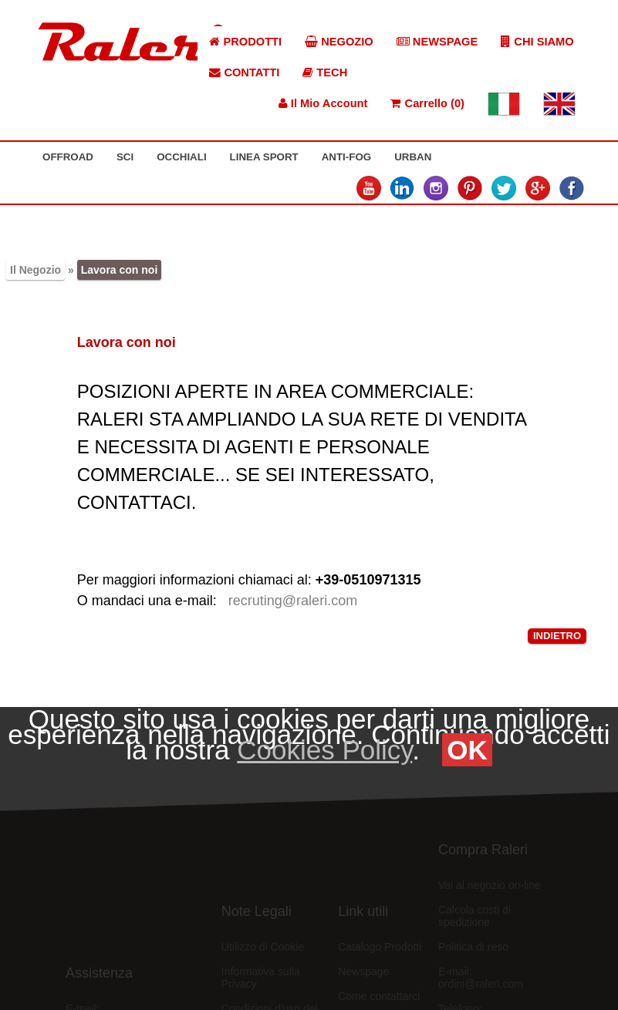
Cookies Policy (324, 750)
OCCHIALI (181, 157)
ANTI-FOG (346, 157)
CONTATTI (244, 72)
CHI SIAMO (537, 41)
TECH (324, 72)
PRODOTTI (245, 41)
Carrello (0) (427, 103)
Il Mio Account (323, 103)
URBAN (412, 157)
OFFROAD (67, 157)
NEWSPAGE (437, 41)
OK (467, 750)
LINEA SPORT (264, 157)
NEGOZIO (339, 41)
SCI (125, 157)
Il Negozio (35, 270)
